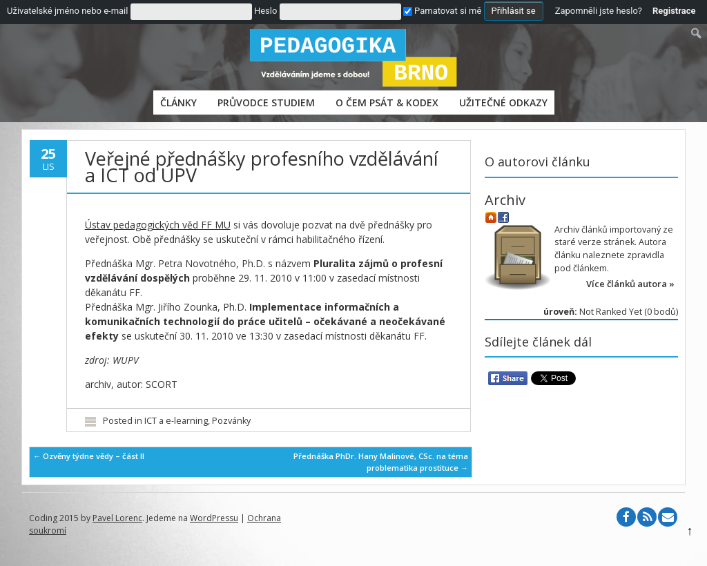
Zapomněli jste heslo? (598, 11)
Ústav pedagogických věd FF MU (158, 224)
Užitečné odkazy (503, 102)
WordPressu (214, 518)
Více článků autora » (630, 283)
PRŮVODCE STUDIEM (266, 102)
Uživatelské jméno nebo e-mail (67, 11)
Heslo (265, 11)
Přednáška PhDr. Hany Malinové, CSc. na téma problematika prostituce (380, 462)
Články (178, 102)
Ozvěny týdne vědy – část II (88, 456)
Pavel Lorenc (117, 518)
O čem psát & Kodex (387, 102)
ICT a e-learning (176, 421)
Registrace (674, 11)
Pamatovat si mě (442, 11)
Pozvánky (231, 421)
